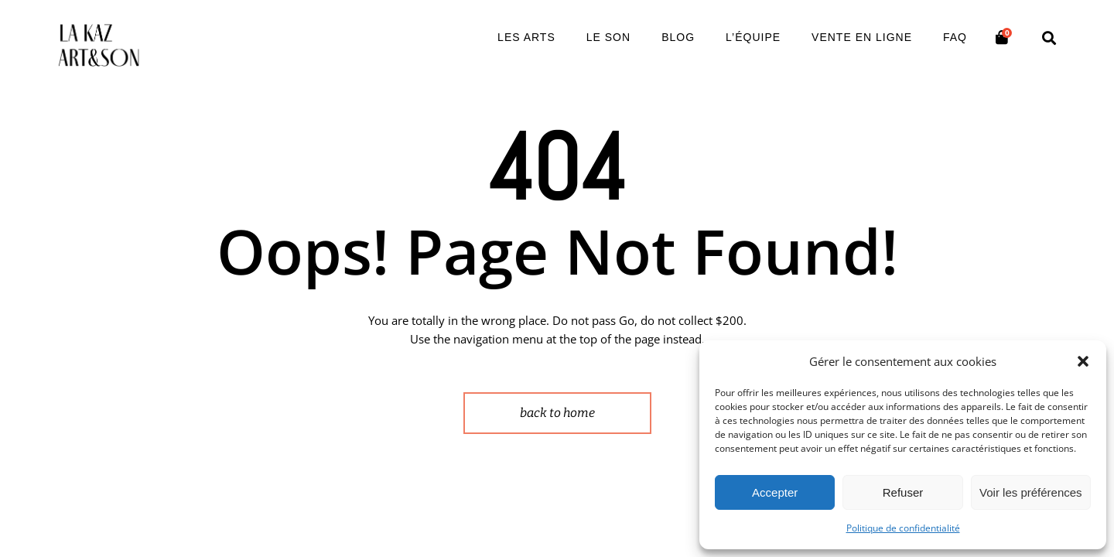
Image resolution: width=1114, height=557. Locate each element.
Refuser (903, 492)
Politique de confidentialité (903, 528)
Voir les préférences (1030, 492)
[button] (1083, 361)
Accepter (775, 492)
